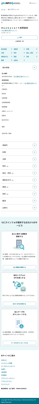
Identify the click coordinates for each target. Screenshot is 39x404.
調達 (19, 56)
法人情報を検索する (19, 267)
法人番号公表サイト (9, 30)
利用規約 (4, 375)
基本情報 (7, 49)
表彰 (32, 56)
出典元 (19, 60)
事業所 (19, 49)
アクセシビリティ (6, 381)
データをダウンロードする (19, 343)
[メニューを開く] (33, 3)
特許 (19, 53)
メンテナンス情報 (6, 363)
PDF (19, 37)
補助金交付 (7, 56)
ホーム (3, 9)
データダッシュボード (8, 366)
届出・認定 (32, 53)
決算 (7, 53)
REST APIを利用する (19, 304)
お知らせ (4, 360)
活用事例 (4, 372)
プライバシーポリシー (8, 378)
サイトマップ (5, 384)
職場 (7, 60)
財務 (32, 49)
